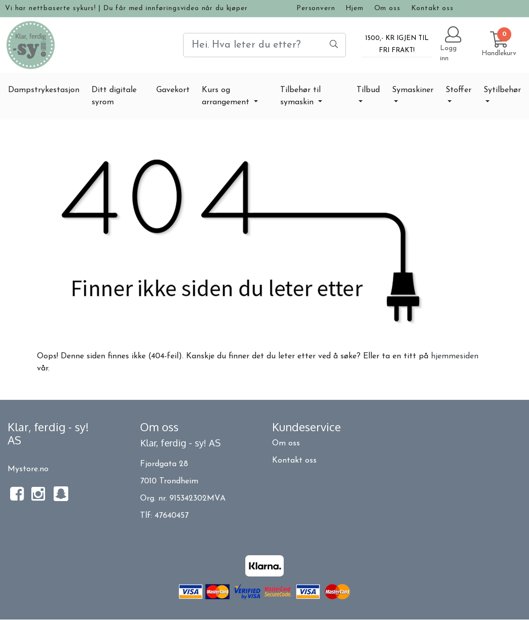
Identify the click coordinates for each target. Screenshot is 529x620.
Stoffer (458, 90)
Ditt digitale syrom (114, 96)
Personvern (315, 8)
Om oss (387, 8)
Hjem (354, 8)
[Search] (264, 45)
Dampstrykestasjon (43, 90)
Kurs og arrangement (227, 96)
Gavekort (173, 90)
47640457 (172, 516)
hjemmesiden (454, 356)
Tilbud (368, 90)
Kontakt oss (432, 8)
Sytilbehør (502, 90)
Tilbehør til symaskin (300, 96)
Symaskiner (412, 90)
